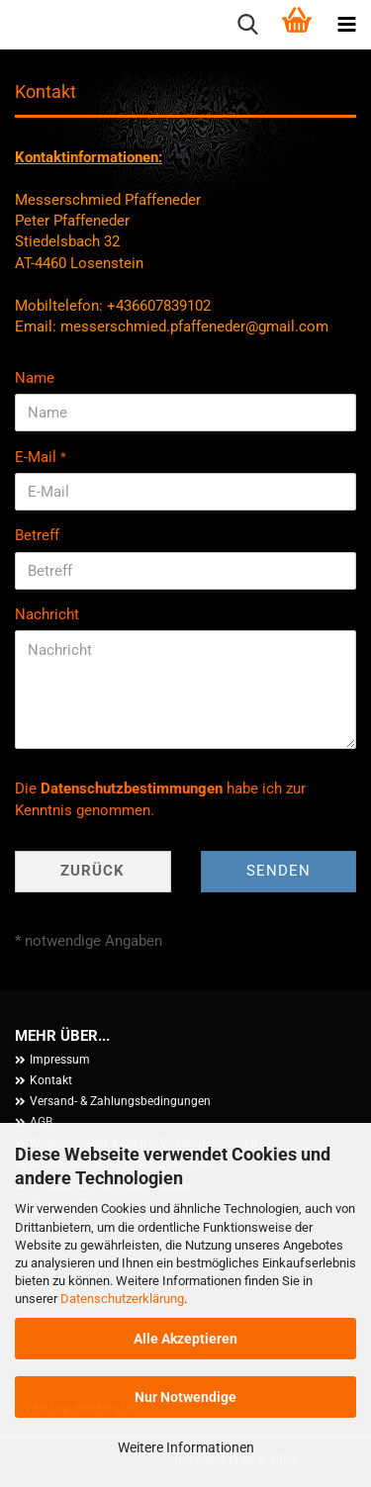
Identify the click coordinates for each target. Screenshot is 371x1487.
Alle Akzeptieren (185, 1339)
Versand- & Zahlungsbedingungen (120, 1101)
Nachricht (47, 614)
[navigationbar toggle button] (346, 24)
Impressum (60, 1060)
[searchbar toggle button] (247, 24)
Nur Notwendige (185, 1397)
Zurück (92, 871)
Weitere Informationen (186, 1447)
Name (34, 378)
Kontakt (51, 1080)
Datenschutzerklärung (122, 1298)
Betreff (37, 535)
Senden (278, 871)
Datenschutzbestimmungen (132, 788)
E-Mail (37, 457)
